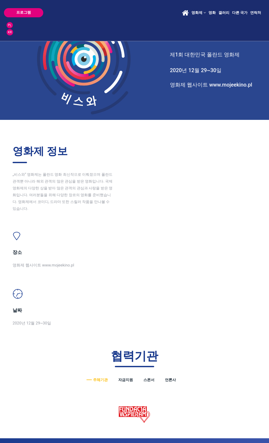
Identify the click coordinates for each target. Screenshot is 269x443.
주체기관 (100, 264)
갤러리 (205, 12)
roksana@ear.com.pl (186, 364)
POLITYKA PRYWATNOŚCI (31, 430)
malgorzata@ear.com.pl (84, 371)
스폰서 (148, 264)
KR (257, 16)
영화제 (180, 12)
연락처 (237, 12)
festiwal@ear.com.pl (144, 374)
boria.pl (70, 430)
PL (256, 9)
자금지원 (125, 264)
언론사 (170, 264)
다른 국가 (221, 12)
